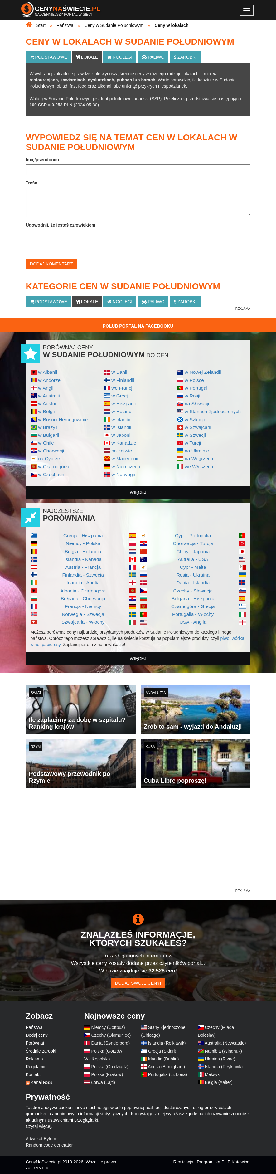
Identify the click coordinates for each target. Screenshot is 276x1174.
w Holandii (122, 411)
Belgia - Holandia (83, 551)
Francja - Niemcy (83, 606)
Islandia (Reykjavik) (224, 1066)
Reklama (34, 1058)
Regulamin (36, 1066)
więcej (138, 492)
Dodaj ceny (37, 1035)
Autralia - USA (193, 559)
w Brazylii (48, 427)
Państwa (34, 1027)
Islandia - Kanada (83, 559)
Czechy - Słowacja (193, 590)
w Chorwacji (51, 450)
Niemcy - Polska (83, 543)
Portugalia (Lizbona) (167, 1074)
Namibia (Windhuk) (223, 1051)
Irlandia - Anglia (82, 582)
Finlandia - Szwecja (83, 574)
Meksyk (212, 1074)
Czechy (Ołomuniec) (111, 1035)
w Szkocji (195, 419)
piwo (225, 638)
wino (35, 644)
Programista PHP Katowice (223, 1161)
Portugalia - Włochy (193, 614)
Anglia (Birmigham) (166, 1066)
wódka (238, 638)
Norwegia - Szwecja (83, 614)
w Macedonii (124, 458)
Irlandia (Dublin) (163, 1058)
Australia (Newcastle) (225, 1042)
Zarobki (185, 57)
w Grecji (120, 395)
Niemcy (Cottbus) (108, 1027)
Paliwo (153, 57)
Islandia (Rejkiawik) (167, 1042)
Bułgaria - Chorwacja (83, 598)
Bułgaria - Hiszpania (193, 598)
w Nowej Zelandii (203, 372)
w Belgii (46, 411)
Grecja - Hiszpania (83, 535)
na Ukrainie (197, 450)
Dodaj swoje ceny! (138, 983)
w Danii (119, 372)
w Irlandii (120, 419)
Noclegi (119, 57)
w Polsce (194, 380)
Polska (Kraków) (107, 1074)
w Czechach (51, 474)
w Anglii (46, 388)
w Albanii (47, 372)
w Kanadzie (123, 443)
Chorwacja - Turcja (193, 543)
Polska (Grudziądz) (109, 1066)
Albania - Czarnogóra (83, 590)
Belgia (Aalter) (219, 1082)
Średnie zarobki (41, 1051)
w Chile (46, 443)
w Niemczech (125, 466)
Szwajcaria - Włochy (83, 622)
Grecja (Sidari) (162, 1051)
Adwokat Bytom (41, 1138)
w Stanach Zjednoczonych (213, 411)
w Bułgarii (48, 435)
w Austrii (47, 403)
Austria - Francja (83, 567)
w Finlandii (122, 380)
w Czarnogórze (54, 466)
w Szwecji (195, 435)
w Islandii (121, 427)
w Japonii (121, 435)
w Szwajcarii (198, 427)
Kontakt (33, 1074)
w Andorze (49, 380)
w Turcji (193, 443)
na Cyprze (49, 458)
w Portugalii (197, 388)
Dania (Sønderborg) (110, 1042)
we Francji (122, 388)
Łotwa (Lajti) (103, 1082)
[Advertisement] (138, 844)
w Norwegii (123, 474)
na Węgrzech (199, 458)
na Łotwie (121, 450)
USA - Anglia (193, 622)
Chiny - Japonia (193, 551)
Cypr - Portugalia (193, 535)
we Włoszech (199, 466)
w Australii (49, 395)
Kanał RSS (41, 1082)
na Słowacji (197, 403)
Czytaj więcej (38, 1126)
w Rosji (192, 395)
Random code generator (49, 1144)
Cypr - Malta (193, 567)
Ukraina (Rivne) (220, 1058)
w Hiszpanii (123, 403)
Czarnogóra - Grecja (193, 606)
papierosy (51, 644)
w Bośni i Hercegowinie (63, 419)
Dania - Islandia (193, 582)
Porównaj (35, 1042)
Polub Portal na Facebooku (138, 326)
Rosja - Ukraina (193, 574)
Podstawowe (48, 57)
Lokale (87, 57)
